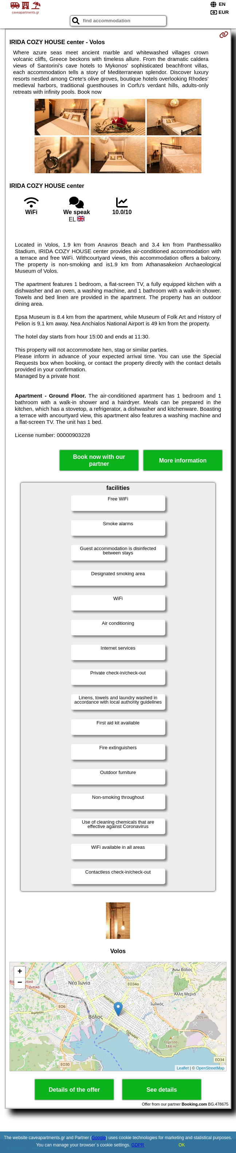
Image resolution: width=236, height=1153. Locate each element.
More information (183, 460)
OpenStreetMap (210, 1068)
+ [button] (19, 972)
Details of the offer (74, 1090)
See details (161, 1090)
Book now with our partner (99, 460)
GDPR (137, 1145)
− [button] (19, 983)
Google (99, 1137)
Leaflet (183, 1068)
